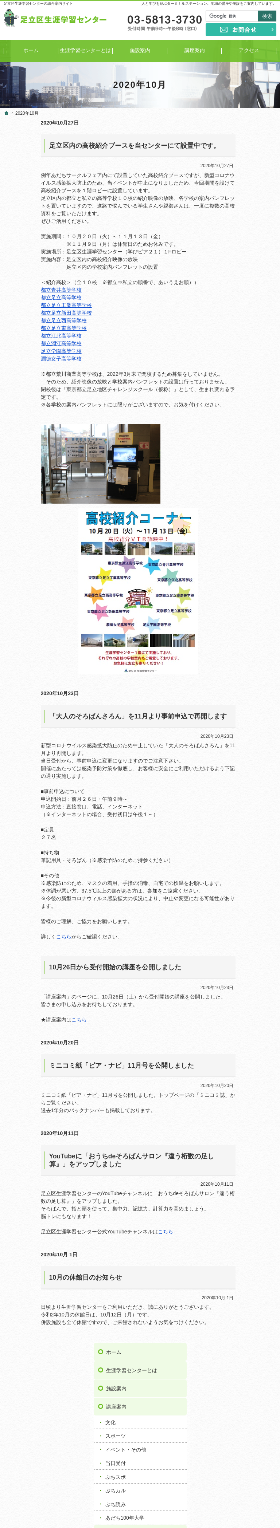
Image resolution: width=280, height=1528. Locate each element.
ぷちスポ (231, 253)
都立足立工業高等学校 (29, 305)
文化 (226, 198)
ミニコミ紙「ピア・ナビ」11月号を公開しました (84, 1065)
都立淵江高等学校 (24, 343)
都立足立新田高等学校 (29, 313)
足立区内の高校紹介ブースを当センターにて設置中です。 (97, 145)
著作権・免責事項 (242, 549)
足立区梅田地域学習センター (244, 744)
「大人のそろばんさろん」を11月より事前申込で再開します (101, 716)
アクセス (232, 311)
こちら (26, 937)
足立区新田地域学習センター (244, 820)
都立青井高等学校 (24, 290)
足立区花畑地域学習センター (244, 896)
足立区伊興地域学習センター (244, 728)
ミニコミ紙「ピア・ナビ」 (246, 348)
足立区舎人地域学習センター (244, 881)
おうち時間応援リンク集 (247, 395)
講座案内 (232, 183)
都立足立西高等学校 (27, 320)
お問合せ (232, 512)
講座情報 (231, 478)
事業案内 (232, 329)
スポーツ (231, 212)
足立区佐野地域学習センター (244, 789)
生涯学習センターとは (247, 147)
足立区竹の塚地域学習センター (244, 835)
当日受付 (231, 240)
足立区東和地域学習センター (244, 866)
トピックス (234, 464)
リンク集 (232, 494)
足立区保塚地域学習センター (244, 912)
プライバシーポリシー (247, 530)
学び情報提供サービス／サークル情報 (247, 371)
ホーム (229, 128)
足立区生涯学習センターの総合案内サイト (38, 3)
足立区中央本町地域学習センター (244, 851)
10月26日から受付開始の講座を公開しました (78, 967)
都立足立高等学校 (24, 297)
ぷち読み (231, 280)
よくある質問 (237, 417)
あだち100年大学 (240, 294)
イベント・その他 (241, 226)
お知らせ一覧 (237, 435)
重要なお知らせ (239, 450)
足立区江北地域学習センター (244, 774)
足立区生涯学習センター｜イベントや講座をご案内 (205, 1511)
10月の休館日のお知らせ (48, 1277)
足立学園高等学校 (24, 351)
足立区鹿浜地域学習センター (244, 805)
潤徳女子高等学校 (24, 359)
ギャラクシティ (234, 923)
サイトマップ (237, 567)
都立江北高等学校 (24, 336)
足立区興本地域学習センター (244, 759)
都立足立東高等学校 (27, 328)
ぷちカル (231, 266)
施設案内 (232, 165)
